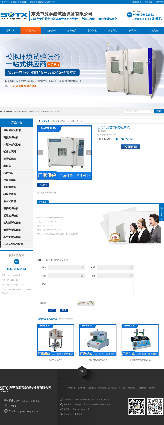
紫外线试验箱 (10, 215)
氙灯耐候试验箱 (12, 222)
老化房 (7, 166)
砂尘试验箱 (9, 194)
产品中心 (30, 30)
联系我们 (133, 30)
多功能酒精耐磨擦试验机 (140, 360)
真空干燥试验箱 (12, 237)
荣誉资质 (71, 30)
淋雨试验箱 (9, 201)
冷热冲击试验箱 (47, 111)
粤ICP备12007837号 (81, 409)
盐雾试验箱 (9, 158)
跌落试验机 (9, 180)
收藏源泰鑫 (136, 2)
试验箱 (57, 111)
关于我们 (112, 30)
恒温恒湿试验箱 (20, 111)
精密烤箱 (8, 173)
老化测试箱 (9, 187)
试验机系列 (9, 151)
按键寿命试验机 (55, 360)
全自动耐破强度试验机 (97, 360)
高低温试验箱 (34, 111)
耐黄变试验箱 (10, 208)
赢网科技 (78, 414)
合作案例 (51, 30)
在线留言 (148, 2)
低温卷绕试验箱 (12, 229)
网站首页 (10, 30)
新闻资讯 (92, 30)
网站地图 (159, 2)
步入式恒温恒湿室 (13, 244)
